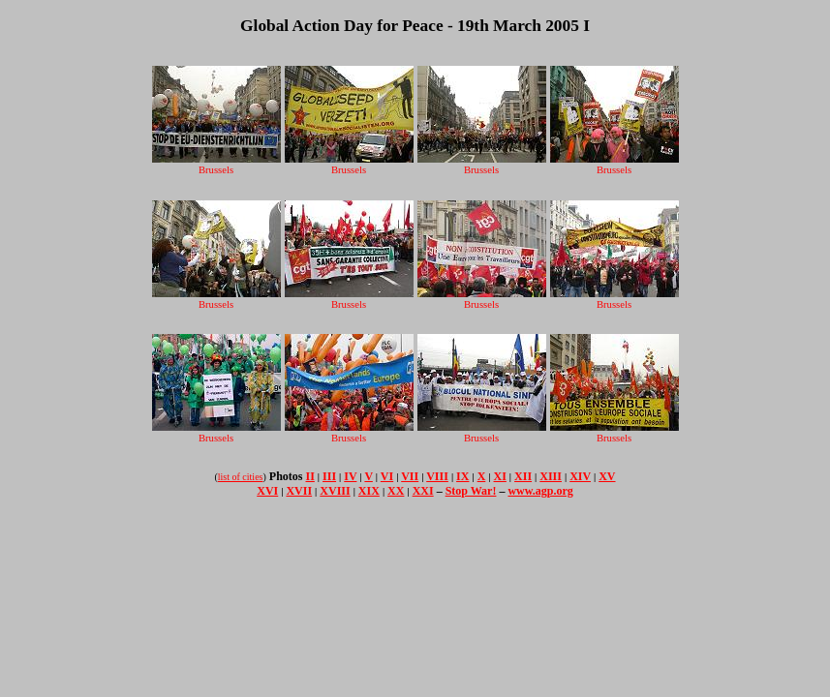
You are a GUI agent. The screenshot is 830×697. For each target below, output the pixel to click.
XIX (369, 491)
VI (387, 476)
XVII (299, 491)
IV (350, 476)
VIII (437, 476)
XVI (267, 491)
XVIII (335, 491)
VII (409, 476)
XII (523, 476)
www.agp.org (539, 491)
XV (607, 476)
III (329, 476)
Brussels (216, 164)
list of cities (240, 476)
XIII (550, 476)
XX (395, 491)
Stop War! (471, 491)
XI (500, 476)
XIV (580, 476)
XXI (423, 491)
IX (462, 476)
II (310, 476)
